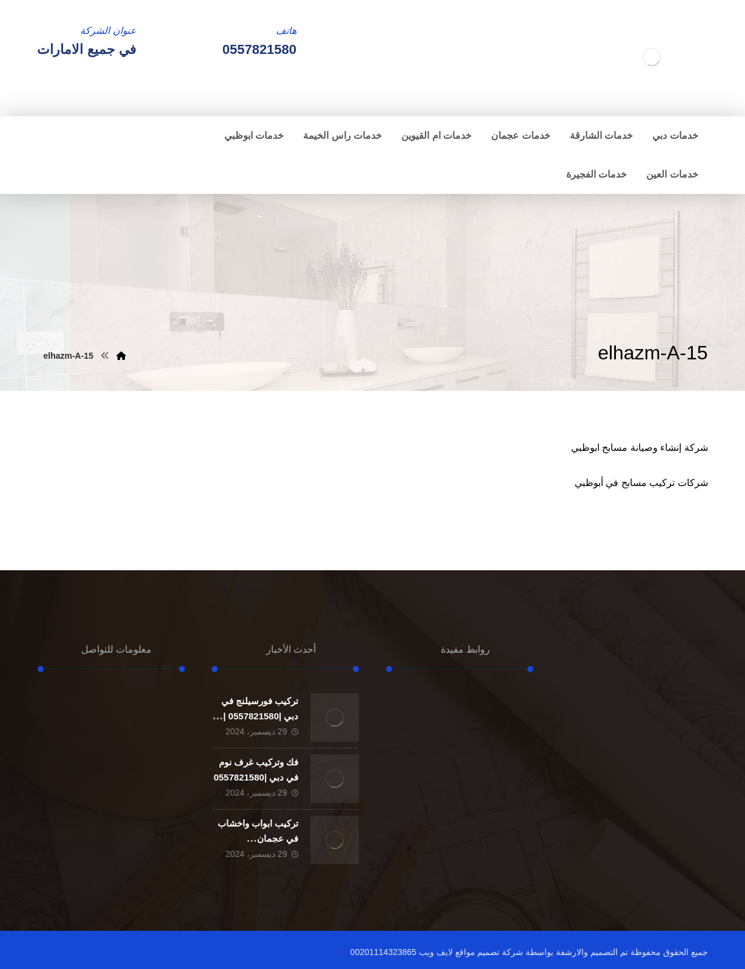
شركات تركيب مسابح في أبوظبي (641, 483)
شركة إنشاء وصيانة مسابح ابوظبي (639, 447)
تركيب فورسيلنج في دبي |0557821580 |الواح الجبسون (259, 716)
